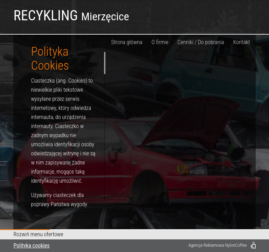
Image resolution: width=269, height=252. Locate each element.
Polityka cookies (31, 245)
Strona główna (126, 42)
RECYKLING (71, 15)
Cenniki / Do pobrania (201, 42)
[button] (134, 234)
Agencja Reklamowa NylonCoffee (217, 245)
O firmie (159, 42)
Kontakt (241, 42)
